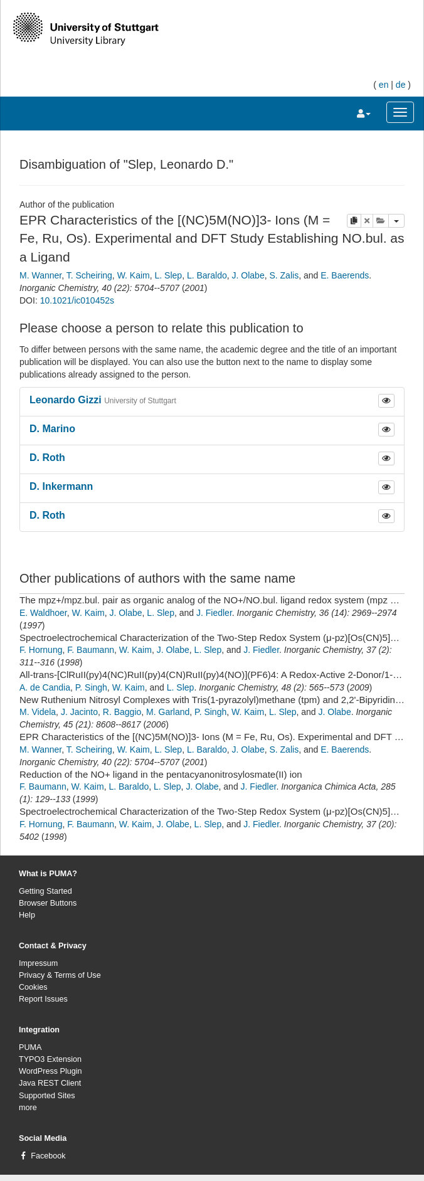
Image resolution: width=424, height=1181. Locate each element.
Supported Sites (47, 1095)
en (384, 85)
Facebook (48, 1156)
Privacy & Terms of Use (60, 975)
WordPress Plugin (50, 1071)
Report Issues (43, 999)
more (28, 1107)
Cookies (33, 987)
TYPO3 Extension (50, 1059)
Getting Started (45, 891)
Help (27, 915)
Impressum (38, 963)
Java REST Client (50, 1083)
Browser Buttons (48, 903)
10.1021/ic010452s (77, 300)
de (401, 85)
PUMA (30, 1047)
